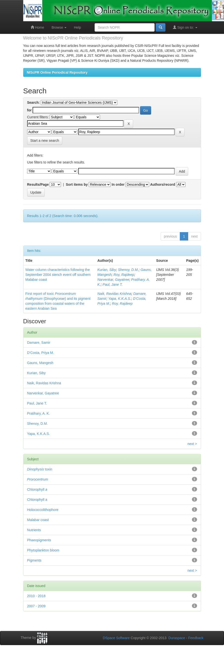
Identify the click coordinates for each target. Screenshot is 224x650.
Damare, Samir (38, 343)
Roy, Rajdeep (124, 275)
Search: (33, 102)
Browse (59, 27)
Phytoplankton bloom (43, 550)
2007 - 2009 (36, 606)
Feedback (195, 638)
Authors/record (162, 184)
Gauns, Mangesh (40, 363)
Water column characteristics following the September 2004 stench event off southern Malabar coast (58, 275)
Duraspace (176, 638)
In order (118, 184)
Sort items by (77, 184)
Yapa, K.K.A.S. (119, 299)
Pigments (34, 560)
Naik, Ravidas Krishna (114, 294)
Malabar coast (38, 520)
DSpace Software (116, 638)
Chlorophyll (37, 489)
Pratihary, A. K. (38, 413)
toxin (39, 469)
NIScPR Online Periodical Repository (57, 72)
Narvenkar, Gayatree (113, 280)
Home (37, 27)
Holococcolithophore (43, 510)
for (29, 110)
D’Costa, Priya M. (40, 353)
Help (77, 27)
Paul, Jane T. (112, 284)
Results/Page (38, 184)
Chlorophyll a (37, 500)
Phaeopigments (39, 540)
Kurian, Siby (106, 270)
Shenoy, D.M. (128, 270)
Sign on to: (185, 27)
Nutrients (34, 530)
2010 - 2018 (36, 596)
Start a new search (44, 140)
